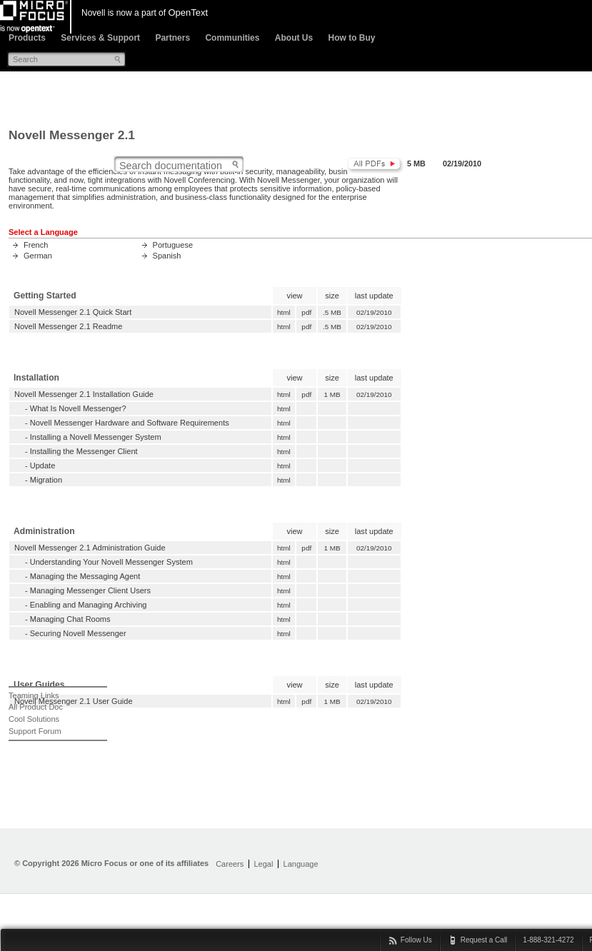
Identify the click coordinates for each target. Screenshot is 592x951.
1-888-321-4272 (548, 940)
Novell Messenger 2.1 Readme (68, 326)
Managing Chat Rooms (70, 619)
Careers (230, 864)
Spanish (167, 255)
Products (27, 38)
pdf (306, 312)
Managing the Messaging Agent (85, 576)
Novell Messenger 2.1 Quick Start (72, 312)
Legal (263, 864)
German (38, 255)
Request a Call (484, 940)
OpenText (188, 12)
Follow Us (416, 940)
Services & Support (100, 38)
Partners (172, 38)
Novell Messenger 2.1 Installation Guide (84, 394)
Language (301, 864)
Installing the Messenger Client (84, 451)
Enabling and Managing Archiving (88, 604)
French (36, 245)
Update (43, 465)
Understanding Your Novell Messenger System (111, 562)
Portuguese (173, 245)
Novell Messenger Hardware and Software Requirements (129, 422)
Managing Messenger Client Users (90, 590)
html (283, 312)
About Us (294, 38)
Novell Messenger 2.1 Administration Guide (90, 547)
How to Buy (351, 38)
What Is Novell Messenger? (78, 408)
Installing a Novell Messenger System (95, 437)
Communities (232, 38)
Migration (46, 480)
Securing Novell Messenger (78, 633)
